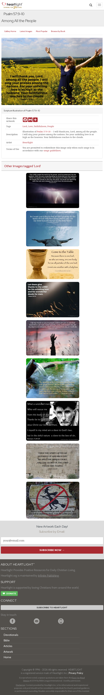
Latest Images (26, 31)
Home (7, 657)
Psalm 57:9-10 (44, 131)
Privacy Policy (76, 673)
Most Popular (41, 31)
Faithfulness (40, 126)
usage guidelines (52, 150)
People (50, 126)
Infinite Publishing (48, 575)
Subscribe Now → (52, 550)
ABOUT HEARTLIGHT (17, 564)
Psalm (29, 110)
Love (30, 126)
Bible (7, 640)
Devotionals (11, 635)
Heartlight (28, 142)
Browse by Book (58, 31)
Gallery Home (10, 31)
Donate (9, 594)
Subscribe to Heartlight (52, 607)
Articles (8, 646)
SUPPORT (8, 582)
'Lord (37, 166)
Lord (25, 126)
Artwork (8, 651)
